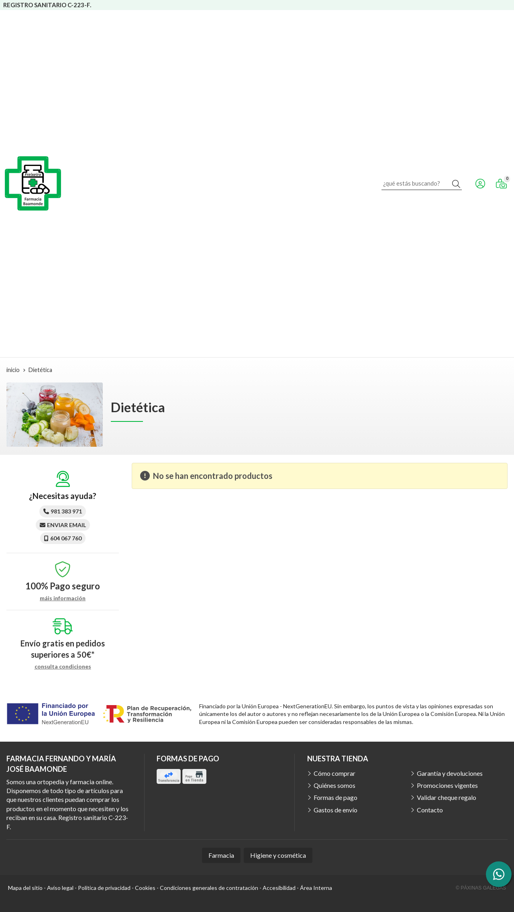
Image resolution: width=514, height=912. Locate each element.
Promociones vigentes (447, 785)
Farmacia (221, 855)
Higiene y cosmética (278, 855)
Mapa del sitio (25, 887)
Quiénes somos (334, 785)
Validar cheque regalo (446, 797)
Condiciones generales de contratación (209, 887)
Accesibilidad (279, 887)
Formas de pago (335, 797)
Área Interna (316, 887)
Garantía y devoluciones (450, 773)
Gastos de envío (335, 810)
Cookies (145, 887)
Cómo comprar (334, 773)
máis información (63, 598)
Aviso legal (60, 887)
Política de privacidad (104, 887)
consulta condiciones (63, 666)
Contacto (430, 810)
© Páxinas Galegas (481, 888)
